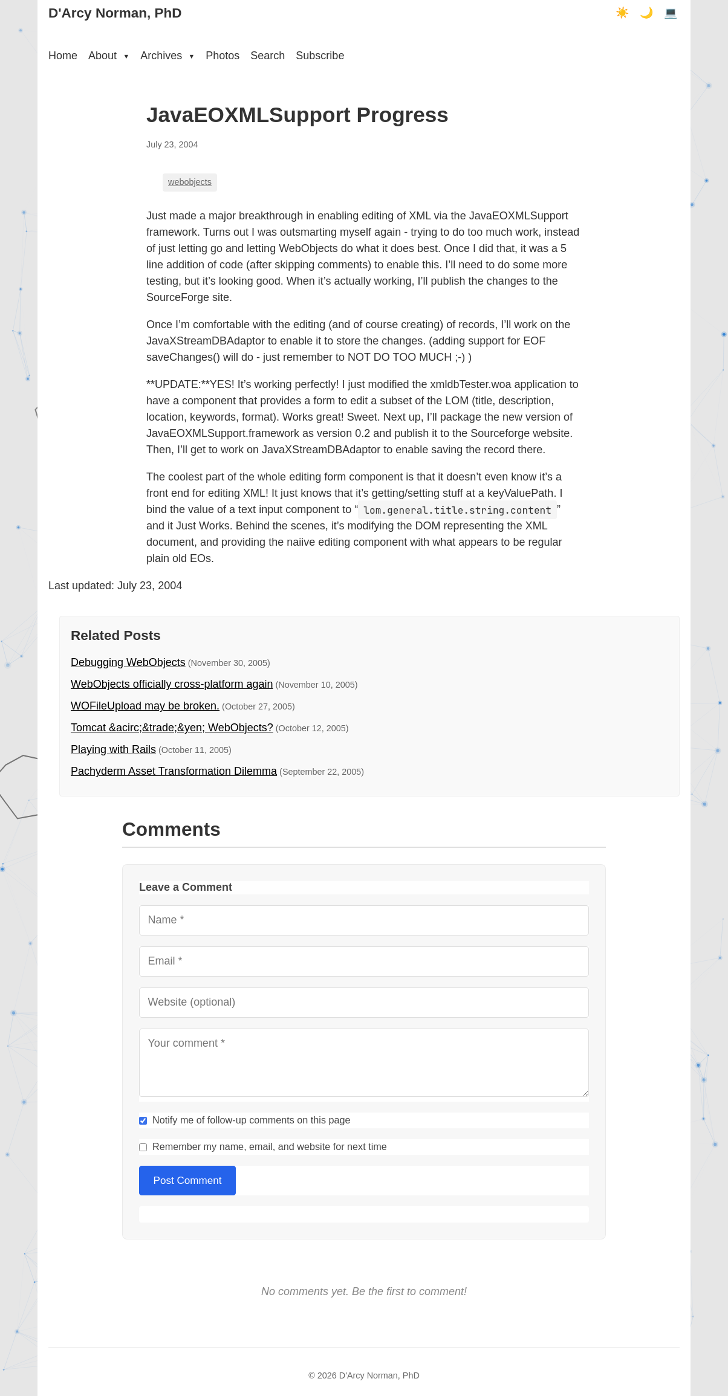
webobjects (190, 182)
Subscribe (320, 56)
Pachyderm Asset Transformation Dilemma (174, 771)
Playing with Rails (113, 749)
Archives (167, 56)
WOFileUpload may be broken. (145, 706)
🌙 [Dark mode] (646, 13)
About (108, 56)
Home (62, 56)
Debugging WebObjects (128, 662)
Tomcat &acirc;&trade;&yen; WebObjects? (172, 728)
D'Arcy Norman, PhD (114, 13)
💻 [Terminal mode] (670, 13)
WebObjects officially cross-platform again (172, 684)
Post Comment (188, 1180)
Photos (222, 56)
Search (267, 56)
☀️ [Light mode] (622, 13)
